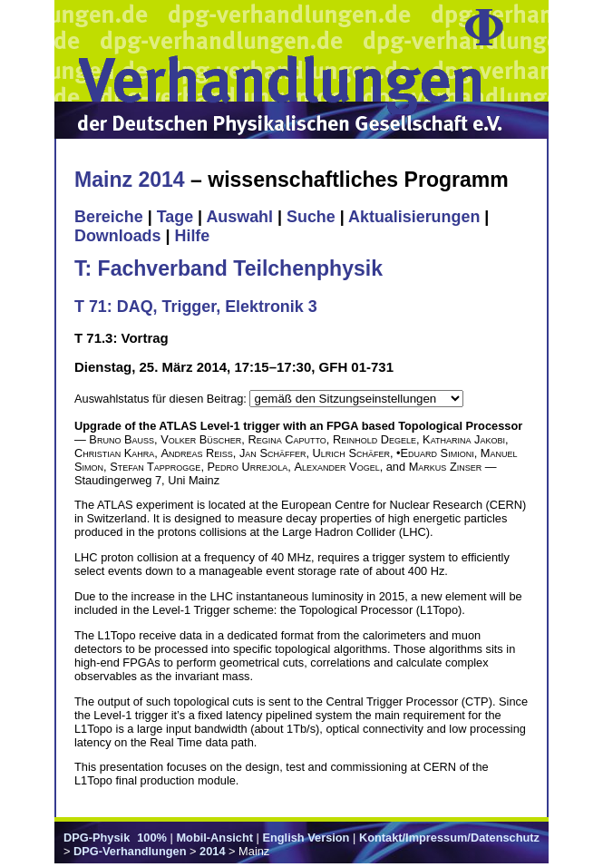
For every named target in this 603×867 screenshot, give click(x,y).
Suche (311, 217)
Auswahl (239, 217)
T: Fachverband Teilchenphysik (228, 268)
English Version (305, 837)
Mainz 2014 (129, 179)
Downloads (117, 236)
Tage (175, 217)
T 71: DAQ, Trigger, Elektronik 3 (195, 306)
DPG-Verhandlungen (129, 851)
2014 (212, 851)
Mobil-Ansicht (214, 837)
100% (152, 837)
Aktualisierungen (414, 217)
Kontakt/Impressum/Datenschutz (449, 837)
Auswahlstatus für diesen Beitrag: (161, 398)
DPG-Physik (96, 837)
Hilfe (191, 236)
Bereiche (108, 217)
